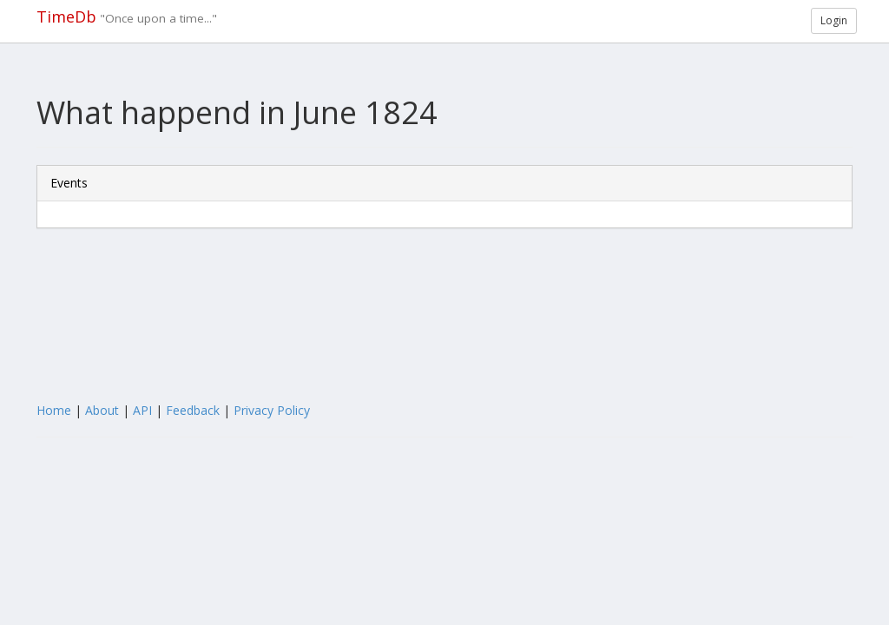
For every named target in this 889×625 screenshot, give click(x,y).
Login (833, 20)
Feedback (193, 410)
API (142, 410)
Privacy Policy (272, 410)
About (102, 410)
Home (53, 410)
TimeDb (66, 16)
